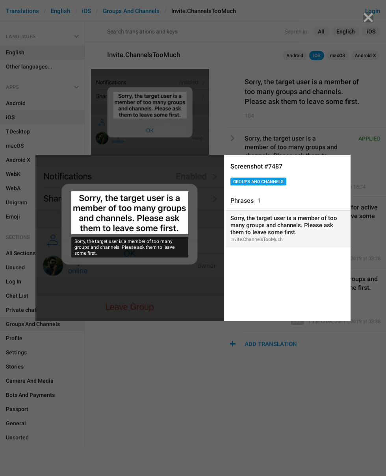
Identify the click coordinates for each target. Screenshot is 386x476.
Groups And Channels (258, 181)
